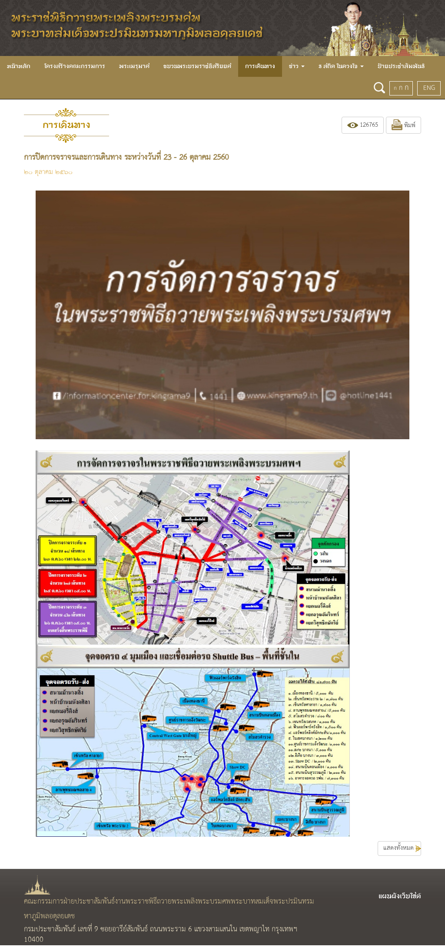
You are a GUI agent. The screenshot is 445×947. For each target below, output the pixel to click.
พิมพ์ (403, 125)
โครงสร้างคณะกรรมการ (74, 66)
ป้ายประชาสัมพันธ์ (401, 66)
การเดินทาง (260, 66)
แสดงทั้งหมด (402, 848)
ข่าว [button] (297, 66)
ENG (429, 88)
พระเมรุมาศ (134, 66)
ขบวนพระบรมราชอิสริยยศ (197, 66)
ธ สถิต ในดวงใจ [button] (341, 66)
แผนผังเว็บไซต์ (400, 896)
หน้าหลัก (18, 66)
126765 (362, 125)
